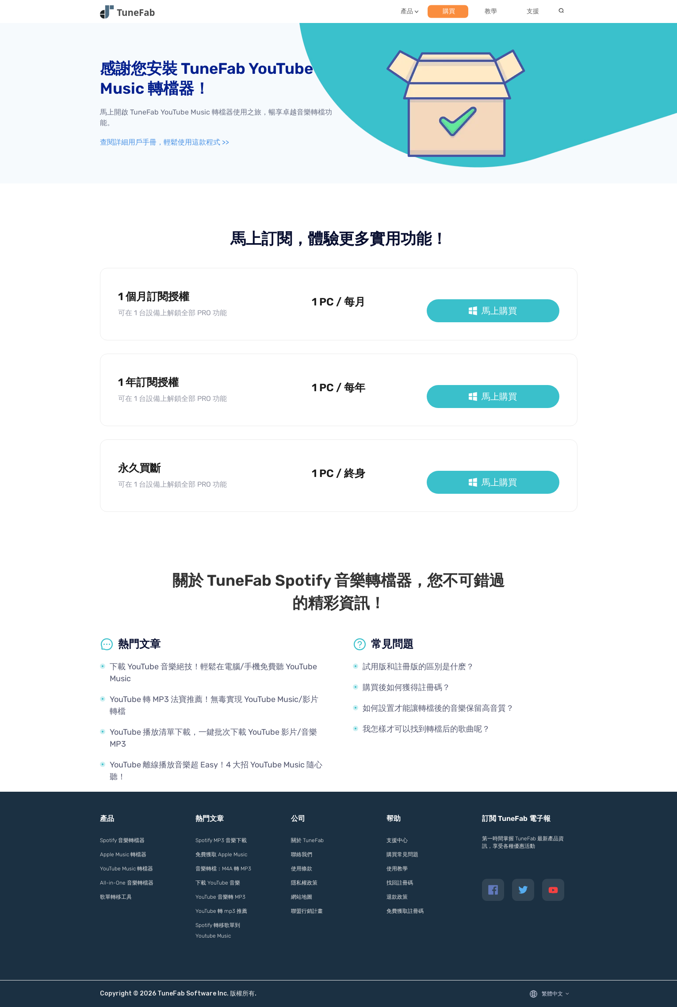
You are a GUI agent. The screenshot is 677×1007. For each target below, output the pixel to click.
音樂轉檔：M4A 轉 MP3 (223, 869)
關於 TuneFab (307, 840)
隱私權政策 (304, 883)
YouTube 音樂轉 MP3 (220, 897)
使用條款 (301, 869)
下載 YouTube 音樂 (217, 883)
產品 (407, 11)
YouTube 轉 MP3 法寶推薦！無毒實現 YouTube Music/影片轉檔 (214, 705)
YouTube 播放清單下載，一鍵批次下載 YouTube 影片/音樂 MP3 (213, 738)
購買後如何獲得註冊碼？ (406, 687)
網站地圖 (301, 897)
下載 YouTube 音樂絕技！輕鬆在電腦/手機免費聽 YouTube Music (213, 672)
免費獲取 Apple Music (221, 854)
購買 (449, 11)
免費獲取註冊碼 (405, 911)
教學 (491, 11)
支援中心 (397, 840)
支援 (533, 11)
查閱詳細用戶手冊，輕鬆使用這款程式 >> (164, 142)
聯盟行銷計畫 (307, 911)
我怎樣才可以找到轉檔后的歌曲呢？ (426, 729)
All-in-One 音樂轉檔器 (126, 883)
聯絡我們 (301, 854)
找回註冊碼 (399, 883)
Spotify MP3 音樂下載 (221, 840)
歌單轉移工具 (116, 897)
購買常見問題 (402, 854)
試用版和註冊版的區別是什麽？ (418, 666)
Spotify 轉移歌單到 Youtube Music (217, 930)
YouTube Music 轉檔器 (126, 869)
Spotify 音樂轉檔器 (122, 840)
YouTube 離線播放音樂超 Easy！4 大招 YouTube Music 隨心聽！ (216, 771)
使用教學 (397, 869)
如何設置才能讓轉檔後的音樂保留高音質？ (438, 708)
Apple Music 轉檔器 (123, 854)
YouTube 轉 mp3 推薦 (221, 911)
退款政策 (397, 897)
